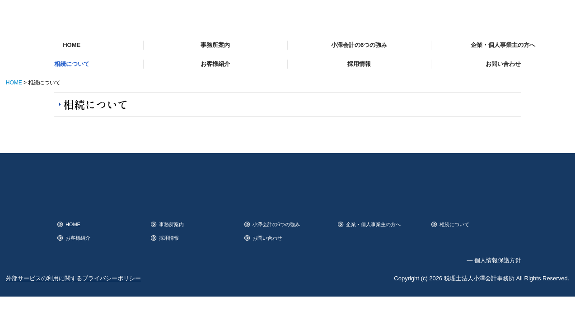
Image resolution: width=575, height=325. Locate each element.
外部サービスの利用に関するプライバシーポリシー (73, 278)
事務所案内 (215, 45)
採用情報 (359, 63)
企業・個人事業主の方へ (503, 45)
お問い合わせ (503, 63)
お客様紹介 (215, 63)
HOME (71, 45)
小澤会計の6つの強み (359, 45)
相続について (71, 63)
